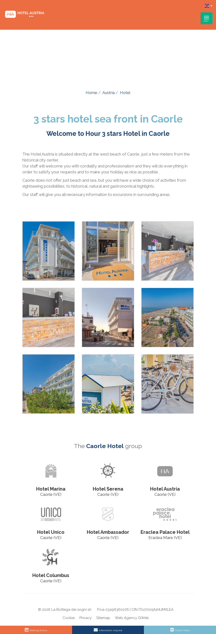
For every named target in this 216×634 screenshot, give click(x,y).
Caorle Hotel (105, 445)
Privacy (85, 618)
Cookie (69, 618)
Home (91, 92)
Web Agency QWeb (132, 618)
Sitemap (103, 618)
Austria (108, 92)
